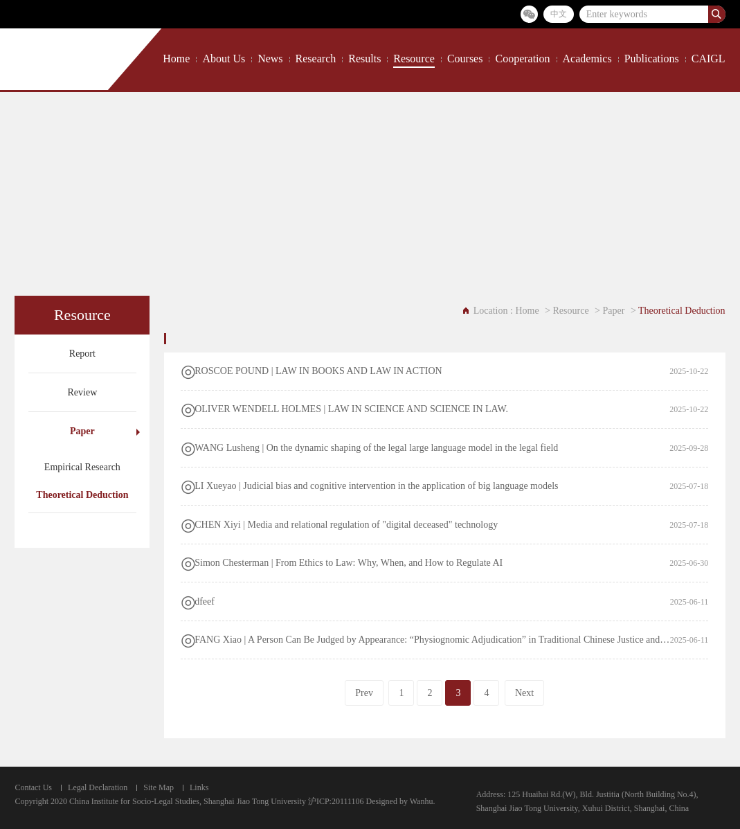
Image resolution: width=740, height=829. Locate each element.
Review (82, 392)
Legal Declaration (97, 787)
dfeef (205, 601)
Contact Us (33, 787)
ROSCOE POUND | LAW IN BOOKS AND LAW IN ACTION (318, 371)
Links (199, 787)
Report (82, 353)
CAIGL (708, 58)
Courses (465, 58)
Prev (364, 693)
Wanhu (421, 801)
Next (524, 693)
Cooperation (522, 58)
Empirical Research (82, 467)
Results (364, 58)
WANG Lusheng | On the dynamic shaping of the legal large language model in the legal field (376, 448)
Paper (82, 431)
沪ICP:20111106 (336, 801)
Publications (651, 58)
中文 (558, 14)
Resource (414, 58)
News (270, 58)
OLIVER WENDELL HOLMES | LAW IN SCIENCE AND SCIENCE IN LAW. (351, 409)
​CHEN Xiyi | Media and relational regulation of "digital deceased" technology (346, 524)
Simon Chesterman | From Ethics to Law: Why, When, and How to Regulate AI (349, 563)
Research (316, 58)
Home (176, 58)
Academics (587, 58)
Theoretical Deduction (82, 495)
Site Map (158, 787)
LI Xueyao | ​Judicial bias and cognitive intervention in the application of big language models (376, 486)
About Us (223, 58)
